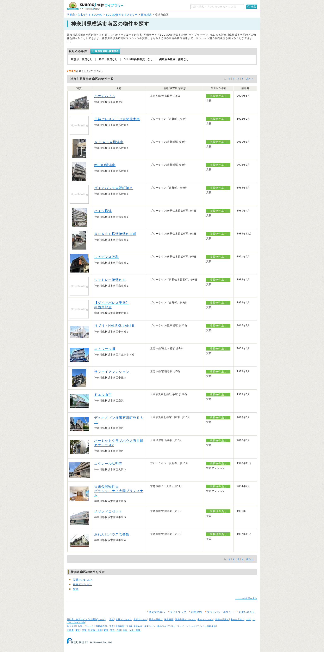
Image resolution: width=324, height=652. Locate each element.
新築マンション (82, 579)
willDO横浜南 (105, 165)
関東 (84, 630)
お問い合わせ (247, 612)
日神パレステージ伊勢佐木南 (117, 119)
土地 (248, 619)
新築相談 (120, 626)
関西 (112, 630)
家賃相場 (168, 619)
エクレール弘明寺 (108, 463)
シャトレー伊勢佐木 (110, 280)
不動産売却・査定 (105, 626)
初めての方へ (157, 612)
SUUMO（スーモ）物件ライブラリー (95, 6)
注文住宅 (71, 626)
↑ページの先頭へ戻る (246, 598)
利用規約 (196, 612)
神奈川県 (146, 14)
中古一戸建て (237, 619)
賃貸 (76, 589)
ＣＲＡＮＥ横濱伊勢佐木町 (115, 234)
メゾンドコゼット (108, 511)
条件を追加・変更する (105, 51)
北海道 (70, 630)
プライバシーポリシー (220, 612)
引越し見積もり (134, 626)
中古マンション (82, 584)
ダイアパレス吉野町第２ (113, 188)
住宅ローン (150, 626)
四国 (119, 630)
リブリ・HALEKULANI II (114, 326)
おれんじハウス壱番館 (111, 534)
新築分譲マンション (185, 619)
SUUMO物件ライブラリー (122, 14)
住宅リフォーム (86, 626)
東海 (106, 630)
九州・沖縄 (135, 630)
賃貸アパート (140, 619)
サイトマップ (178, 612)
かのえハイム (104, 96)
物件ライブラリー (166, 626)
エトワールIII (104, 349)
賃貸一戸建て (156, 619)
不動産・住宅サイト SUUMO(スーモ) (86, 619)
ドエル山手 (103, 394)
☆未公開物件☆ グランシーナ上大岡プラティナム (118, 491)
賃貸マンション (124, 619)
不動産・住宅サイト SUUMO (84, 14)
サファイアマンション (111, 371)
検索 (253, 6)
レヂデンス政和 (106, 257)
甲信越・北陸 (95, 630)
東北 (78, 630)
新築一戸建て (222, 619)
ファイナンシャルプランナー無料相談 (196, 626)
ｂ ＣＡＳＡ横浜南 (108, 142)
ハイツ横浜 (103, 211)
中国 (125, 630)
